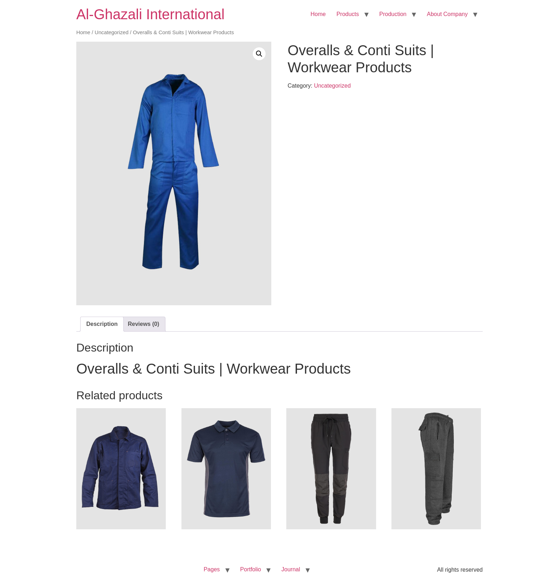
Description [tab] (102, 324)
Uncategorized (112, 32)
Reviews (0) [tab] (143, 324)
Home (318, 14)
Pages (212, 569)
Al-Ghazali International (150, 14)
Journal (290, 569)
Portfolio (250, 569)
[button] (259, 53)
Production (393, 14)
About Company (447, 14)
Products (348, 14)
